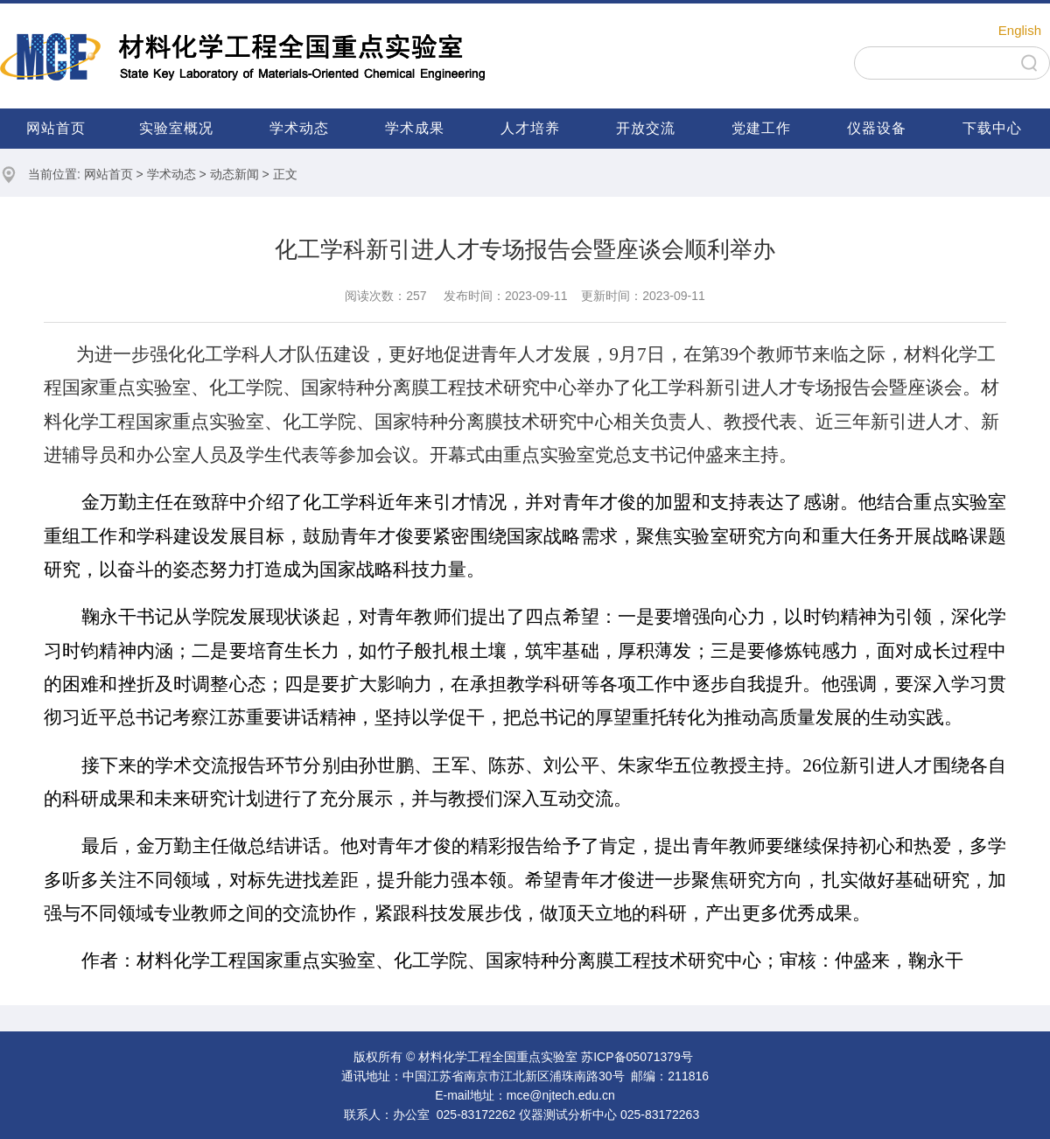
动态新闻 (234, 174)
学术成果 (414, 128)
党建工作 (761, 128)
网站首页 (56, 128)
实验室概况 (176, 128)
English (1019, 30)
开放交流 (646, 128)
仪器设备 (876, 128)
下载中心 (992, 128)
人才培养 (530, 128)
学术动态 (299, 128)
